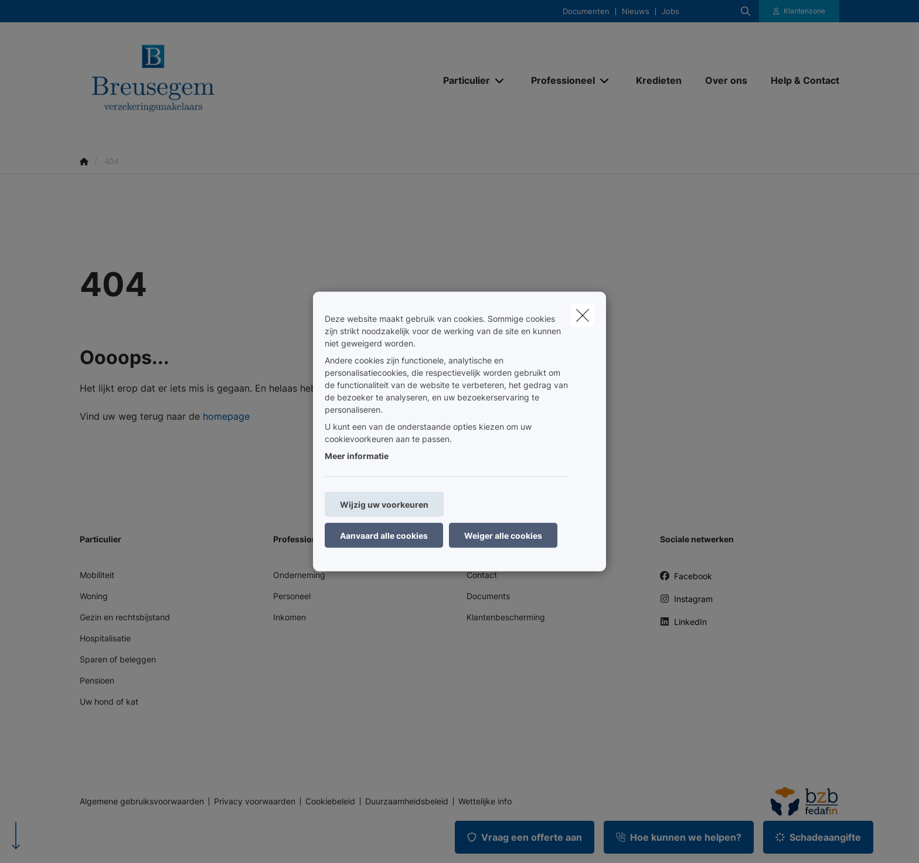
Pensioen (97, 680)
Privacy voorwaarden (254, 801)
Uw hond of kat (109, 701)
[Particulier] (462, 80)
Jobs (670, 11)
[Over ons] (726, 80)
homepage (226, 416)
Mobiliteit (97, 575)
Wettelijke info (485, 801)
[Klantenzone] (799, 11)
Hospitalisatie (105, 638)
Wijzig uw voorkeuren (384, 504)
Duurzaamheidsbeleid (406, 801)
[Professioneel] (558, 80)
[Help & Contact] (799, 80)
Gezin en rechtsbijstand (125, 617)
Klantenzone (804, 10)
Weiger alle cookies (503, 536)
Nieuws (635, 11)
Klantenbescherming (506, 617)
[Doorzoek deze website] (745, 11)
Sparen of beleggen (118, 659)
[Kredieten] (658, 80)
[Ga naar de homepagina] (197, 80)
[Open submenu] (500, 80)
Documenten (586, 11)
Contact (482, 575)
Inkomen (289, 617)
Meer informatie (357, 456)
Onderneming (299, 575)
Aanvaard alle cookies (384, 536)
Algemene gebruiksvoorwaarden (142, 801)
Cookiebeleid (330, 801)
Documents (488, 596)
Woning (94, 596)
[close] (582, 315)
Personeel (292, 596)
